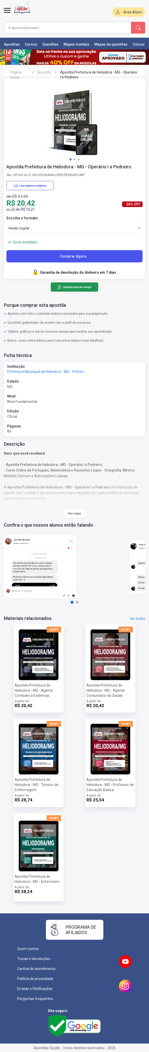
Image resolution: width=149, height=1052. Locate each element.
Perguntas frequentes (35, 999)
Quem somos (28, 949)
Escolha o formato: (22, 218)
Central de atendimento (36, 969)
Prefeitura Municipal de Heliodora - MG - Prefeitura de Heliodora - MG (62, 372)
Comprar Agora (73, 256)
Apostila (44, 72)
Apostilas (12, 44)
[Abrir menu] (7, 13)
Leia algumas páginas (30, 185)
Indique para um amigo (74, 287)
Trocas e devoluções (33, 959)
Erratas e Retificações (35, 989)
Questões (50, 44)
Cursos (31, 44)
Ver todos (137, 619)
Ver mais (74, 513)
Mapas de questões (110, 44)
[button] (70, 159)
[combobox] (64, 27)
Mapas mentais (76, 44)
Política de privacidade (35, 979)
